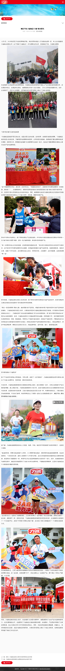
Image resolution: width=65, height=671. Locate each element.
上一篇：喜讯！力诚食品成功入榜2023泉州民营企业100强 (16, 657)
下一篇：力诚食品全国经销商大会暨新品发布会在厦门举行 (16, 659)
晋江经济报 (39, 31)
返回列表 (6, 19)
